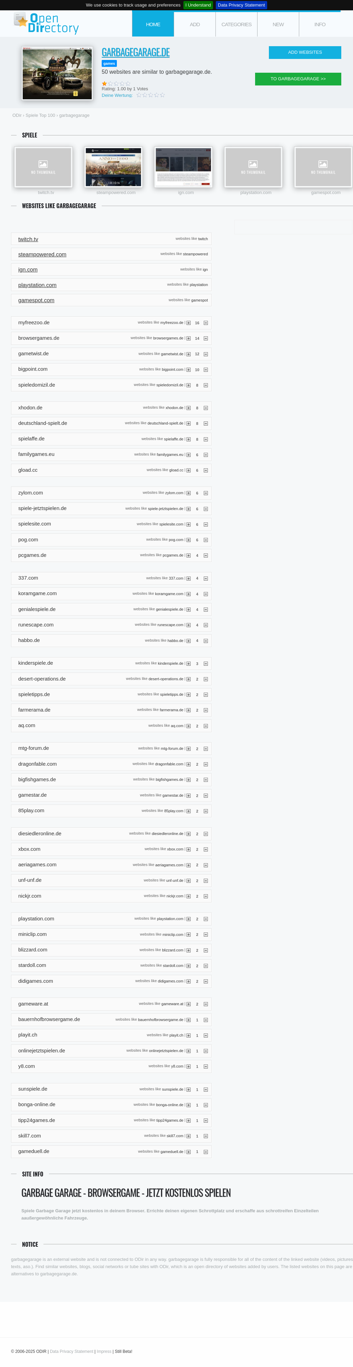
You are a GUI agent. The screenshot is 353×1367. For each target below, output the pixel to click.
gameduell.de (172, 1151)
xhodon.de (174, 408)
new (278, 24)
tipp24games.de (170, 1120)
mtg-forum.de (172, 748)
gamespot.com (326, 192)
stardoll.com (173, 965)
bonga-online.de (169, 1104)
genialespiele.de (169, 609)
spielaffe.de (173, 439)
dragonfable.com (169, 764)
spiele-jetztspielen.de (165, 508)
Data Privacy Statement (241, 5)
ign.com (186, 192)
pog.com (176, 540)
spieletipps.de (171, 694)
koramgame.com (169, 593)
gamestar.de (172, 795)
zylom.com (174, 493)
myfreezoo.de (171, 322)
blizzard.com (172, 950)
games (109, 63)
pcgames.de (173, 555)
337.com (176, 578)
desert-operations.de (166, 679)
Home (153, 24)
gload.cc (176, 470)
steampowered (195, 254)
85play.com (173, 810)
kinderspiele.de (170, 663)
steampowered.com (116, 192)
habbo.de (175, 640)
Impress (104, 1351)
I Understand (198, 5)
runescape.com (170, 625)
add (195, 24)
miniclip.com (172, 934)
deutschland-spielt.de (165, 423)
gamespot (199, 300)
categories (236, 24)
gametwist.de (172, 353)
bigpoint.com (172, 369)
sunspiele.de (172, 1089)
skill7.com (175, 1136)
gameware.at (172, 1004)
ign (205, 269)
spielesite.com (171, 524)
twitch (203, 238)
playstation (199, 285)
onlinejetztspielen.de (166, 1051)
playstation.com (255, 192)
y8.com (177, 1066)
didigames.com (170, 981)
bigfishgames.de (169, 779)
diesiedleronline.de (167, 834)
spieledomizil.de (170, 385)
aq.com (177, 725)
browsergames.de (168, 338)
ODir (45, 23)
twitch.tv (46, 192)
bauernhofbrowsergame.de (160, 1019)
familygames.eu (170, 454)
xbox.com (175, 849)
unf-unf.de (174, 880)
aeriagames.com (169, 865)
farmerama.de (171, 710)
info (319, 24)
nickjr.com (175, 896)
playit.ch (176, 1035)
